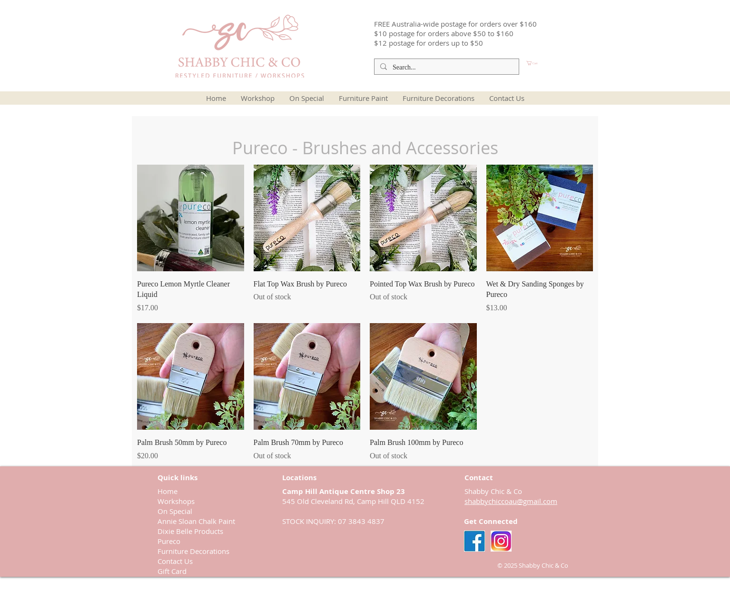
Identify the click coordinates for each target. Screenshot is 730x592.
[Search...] (446, 67)
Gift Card (172, 571)
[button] (548, 63)
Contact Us (175, 561)
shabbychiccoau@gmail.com (510, 501)
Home (168, 491)
